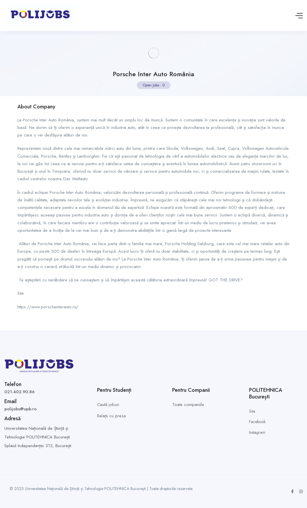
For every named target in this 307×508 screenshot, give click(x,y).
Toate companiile (188, 404)
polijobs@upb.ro (20, 409)
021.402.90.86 (19, 392)
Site (252, 411)
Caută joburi (108, 404)
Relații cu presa (111, 416)
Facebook (257, 422)
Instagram (257, 432)
